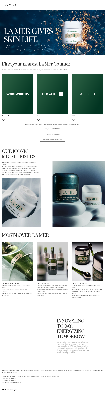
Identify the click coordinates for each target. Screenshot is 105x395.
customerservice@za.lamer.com (52, 139)
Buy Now (4, 120)
